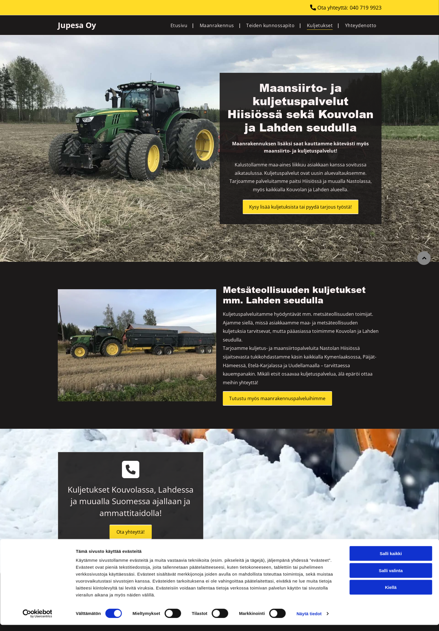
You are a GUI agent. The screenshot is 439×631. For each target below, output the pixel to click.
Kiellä (391, 593)
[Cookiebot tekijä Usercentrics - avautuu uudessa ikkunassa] (37, 619)
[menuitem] (180, 25)
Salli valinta (391, 576)
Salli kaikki (391, 559)
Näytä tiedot (309, 619)
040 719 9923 (365, 7)
